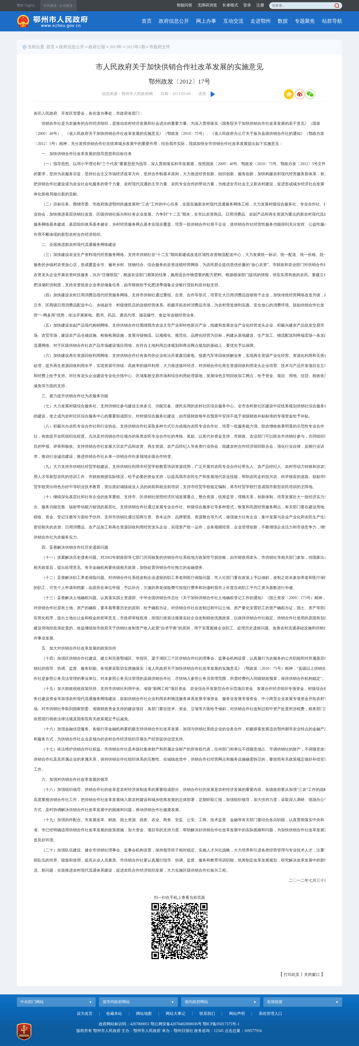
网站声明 (237, 1014)
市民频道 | (50, 6)
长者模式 (230, 5)
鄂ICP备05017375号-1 (221, 1024)
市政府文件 (159, 47)
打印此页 (292, 975)
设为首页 (85, 1014)
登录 (247, 5)
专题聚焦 (305, 21)
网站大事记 (175, 1014)
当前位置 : (37, 47)
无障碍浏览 (207, 5)
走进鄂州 (260, 21)
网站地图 (144, 1014)
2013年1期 (135, 47)
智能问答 (184, 5)
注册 (260, 5)
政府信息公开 (174, 21)
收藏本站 (114, 1014)
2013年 (115, 47)
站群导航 (332, 21)
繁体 (20, 5)
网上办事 (206, 21)
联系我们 (207, 1014)
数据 (283, 21)
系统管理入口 (270, 1014)
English (30, 5)
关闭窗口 (312, 975)
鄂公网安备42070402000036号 (176, 1024)
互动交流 (233, 21)
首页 (147, 21)
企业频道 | (66, 6)
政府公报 (96, 47)
